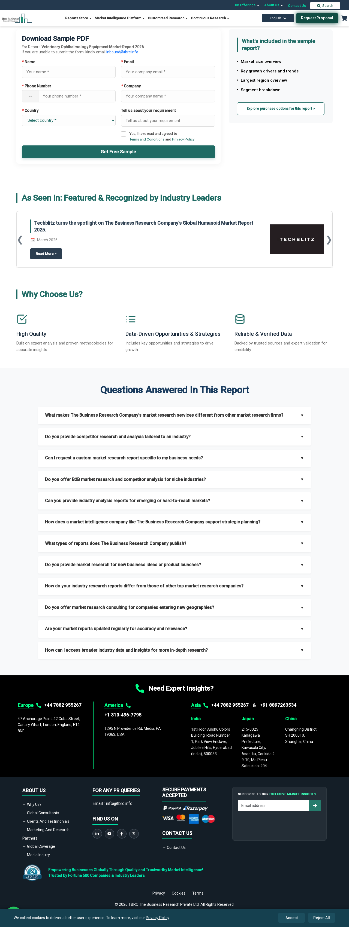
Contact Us (297, 6)
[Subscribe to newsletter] (315, 805)
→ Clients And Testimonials (46, 821)
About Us (274, 5)
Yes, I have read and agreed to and (161, 136)
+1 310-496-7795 (123, 715)
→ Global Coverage (38, 846)
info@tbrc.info (119, 803)
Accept (291, 918)
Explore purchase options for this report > (280, 108)
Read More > (49, 253)
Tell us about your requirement (148, 110)
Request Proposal (317, 18)
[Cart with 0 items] (344, 18)
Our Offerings (246, 5)
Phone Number (36, 86)
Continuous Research (210, 18)
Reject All (321, 918)
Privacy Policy (183, 139)
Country (30, 110)
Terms (197, 890)
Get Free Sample (118, 151)
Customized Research (168, 18)
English (278, 18)
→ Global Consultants (40, 813)
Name (28, 62)
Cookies (178, 890)
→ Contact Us (174, 847)
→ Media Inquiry (36, 855)
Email (127, 62)
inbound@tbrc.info (122, 52)
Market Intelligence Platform (120, 18)
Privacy (158, 890)
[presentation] (279, 824)
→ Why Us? (31, 804)
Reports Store (78, 18)
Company (131, 86)
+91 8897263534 (278, 705)
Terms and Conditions (146, 139)
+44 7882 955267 (63, 705)
